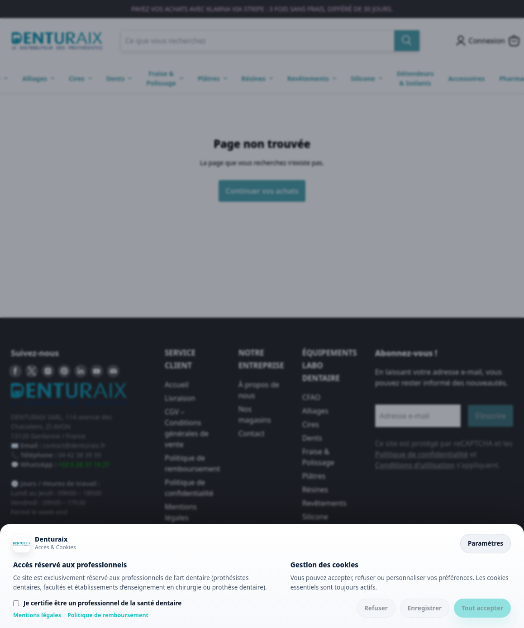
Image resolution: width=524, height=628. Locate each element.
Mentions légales (37, 615)
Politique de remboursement (107, 615)
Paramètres (485, 543)
